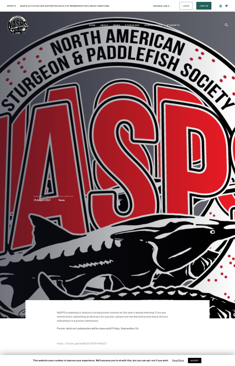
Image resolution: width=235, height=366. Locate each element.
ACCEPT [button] (194, 360)
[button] (162, 6)
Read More (178, 360)
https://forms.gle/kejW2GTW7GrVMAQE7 (82, 343)
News (62, 200)
